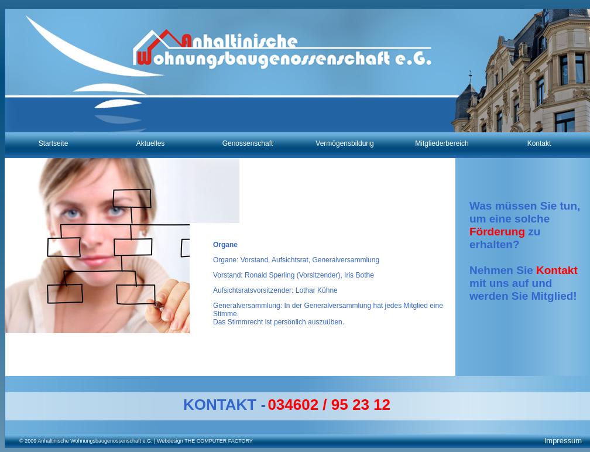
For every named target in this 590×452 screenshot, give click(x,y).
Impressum (563, 440)
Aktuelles (150, 143)
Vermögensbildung (344, 143)
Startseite (53, 143)
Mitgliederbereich (441, 143)
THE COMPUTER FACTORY (218, 441)
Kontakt (539, 143)
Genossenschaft (247, 143)
